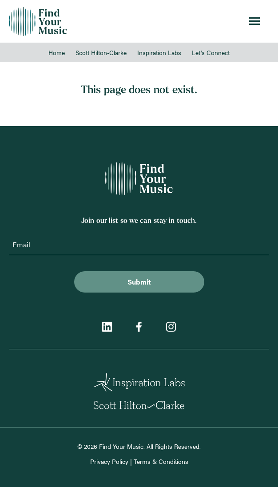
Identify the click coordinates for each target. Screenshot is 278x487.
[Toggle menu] (254, 21)
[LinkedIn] (107, 327)
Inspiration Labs (159, 52)
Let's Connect (211, 52)
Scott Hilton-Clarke (101, 52)
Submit (139, 282)
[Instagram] (171, 327)
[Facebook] (139, 327)
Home (56, 52)
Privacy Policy (109, 461)
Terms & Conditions (161, 461)
